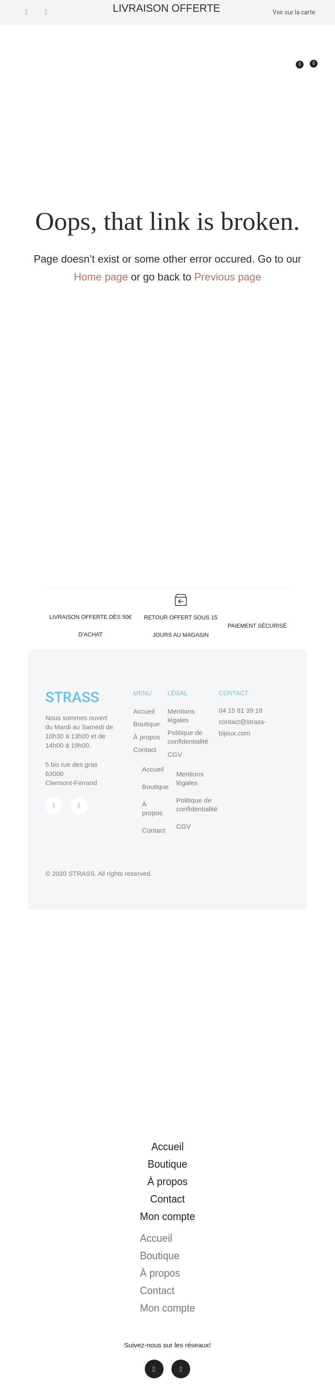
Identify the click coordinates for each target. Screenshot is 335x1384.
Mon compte (167, 1217)
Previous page (227, 277)
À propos (146, 737)
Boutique (146, 724)
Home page (101, 277)
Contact (144, 750)
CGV (175, 755)
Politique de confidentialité (188, 737)
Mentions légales (181, 715)
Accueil (143, 711)
